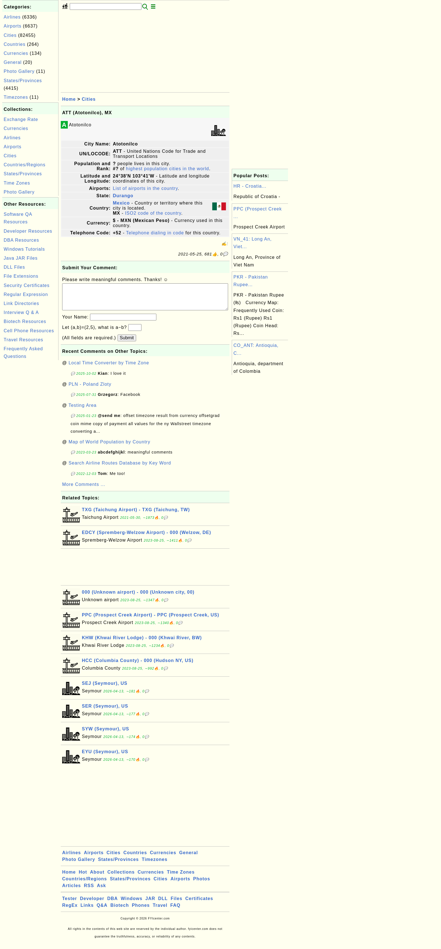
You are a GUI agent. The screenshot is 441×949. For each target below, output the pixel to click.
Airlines (12, 17)
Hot (83, 877)
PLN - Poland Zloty (90, 389)
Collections (121, 877)
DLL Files (14, 267)
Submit (127, 343)
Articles (71, 891)
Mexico (121, 203)
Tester (69, 904)
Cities (10, 35)
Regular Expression (26, 294)
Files (176, 904)
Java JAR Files (21, 258)
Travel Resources (23, 339)
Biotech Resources (25, 321)
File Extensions (21, 276)
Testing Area (82, 411)
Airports (12, 26)
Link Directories (21, 303)
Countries (14, 44)
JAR (150, 904)
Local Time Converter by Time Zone (109, 368)
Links (87, 910)
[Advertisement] (30, 446)
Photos (201, 884)
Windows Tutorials (24, 249)
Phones (141, 910)
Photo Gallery (19, 71)
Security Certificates (27, 285)
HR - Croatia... (249, 186)
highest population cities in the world (167, 168)
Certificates (199, 904)
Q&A (102, 910)
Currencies (16, 53)
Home (69, 99)
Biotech (120, 910)
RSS (89, 891)
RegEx (70, 910)
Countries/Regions (25, 164)
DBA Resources (21, 240)
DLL (163, 904)
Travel (160, 910)
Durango (123, 195)
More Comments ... (83, 490)
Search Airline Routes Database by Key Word (120, 468)
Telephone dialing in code (155, 232)
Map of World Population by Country (109, 447)
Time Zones (17, 183)
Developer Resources (28, 231)
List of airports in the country (145, 188)
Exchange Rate (21, 119)
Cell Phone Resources (29, 330)
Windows (131, 904)
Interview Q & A (21, 312)
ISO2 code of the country (153, 213)
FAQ (175, 910)
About (97, 877)
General (13, 62)
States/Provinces (23, 80)
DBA (112, 904)
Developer (92, 904)
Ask (101, 891)
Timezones (16, 97)
